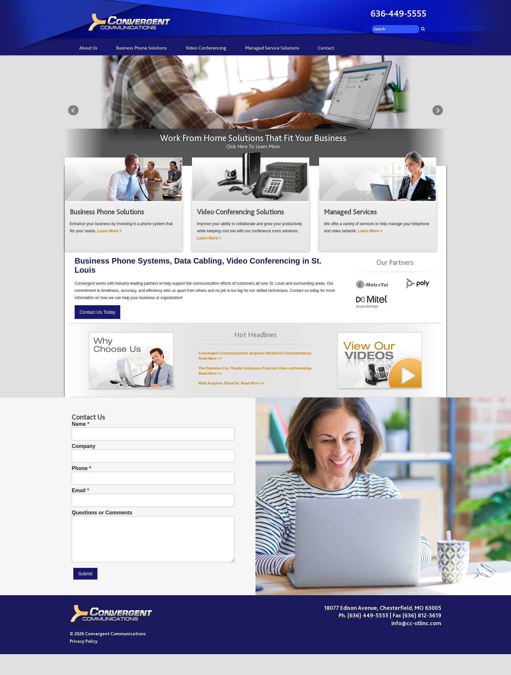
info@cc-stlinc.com (416, 623)
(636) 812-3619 (421, 615)
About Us (88, 48)
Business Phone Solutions (141, 48)
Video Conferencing (206, 48)
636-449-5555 (399, 13)
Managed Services (350, 212)
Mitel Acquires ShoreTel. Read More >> (231, 383)
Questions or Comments (102, 512)
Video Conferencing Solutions (240, 212)
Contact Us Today (97, 312)
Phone (80, 468)
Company (83, 446)
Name (79, 424)
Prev (73, 110)
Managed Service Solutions (272, 48)
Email (79, 490)
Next (437, 110)
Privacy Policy (83, 641)
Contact (326, 48)
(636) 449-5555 (367, 615)
